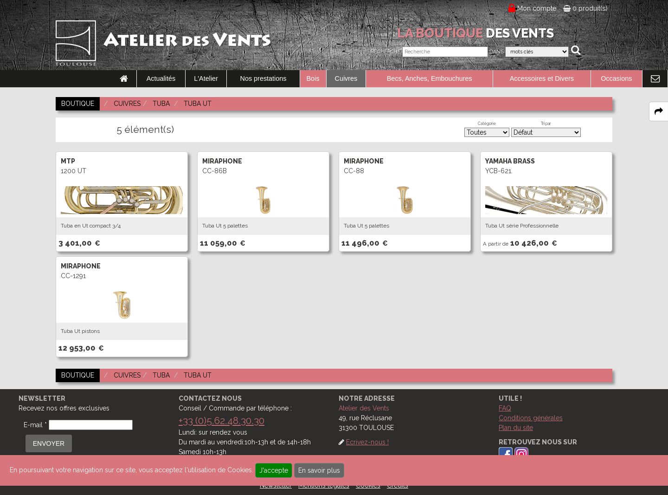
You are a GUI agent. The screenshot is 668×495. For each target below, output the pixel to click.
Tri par (546, 123)
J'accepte (273, 470)
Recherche (386, 52)
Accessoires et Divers (542, 78)
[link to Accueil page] (123, 79)
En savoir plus (319, 470)
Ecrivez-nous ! (367, 442)
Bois (313, 78)
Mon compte (537, 8)
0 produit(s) (585, 8)
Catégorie (487, 123)
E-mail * (35, 425)
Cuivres (346, 78)
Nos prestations (263, 78)
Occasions (616, 78)
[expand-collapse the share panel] (658, 111)
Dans (496, 52)
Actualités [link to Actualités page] (161, 78)
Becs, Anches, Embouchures (429, 78)
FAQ (505, 408)
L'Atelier (206, 78)
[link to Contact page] (655, 79)
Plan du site (516, 427)
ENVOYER (48, 443)
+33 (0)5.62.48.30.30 (221, 420)
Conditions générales (531, 418)
